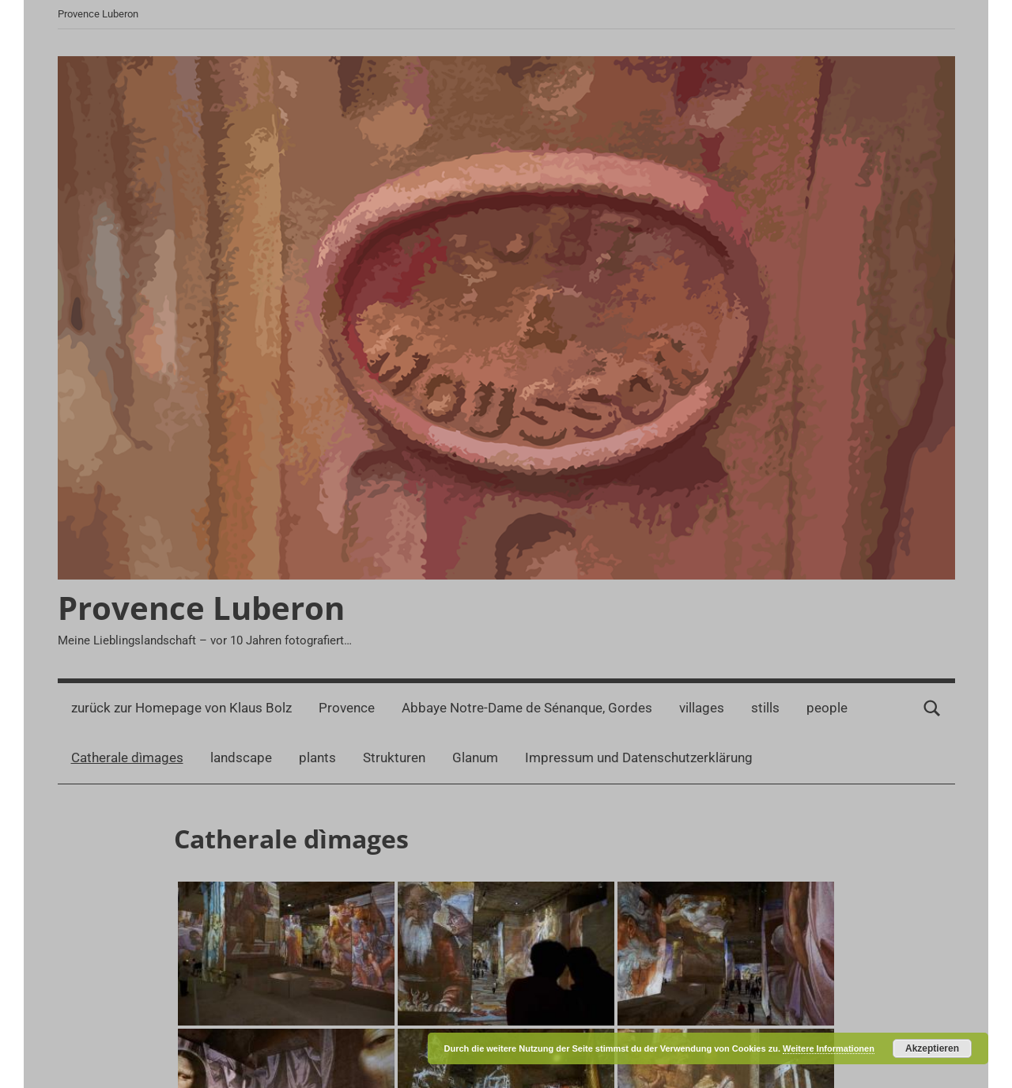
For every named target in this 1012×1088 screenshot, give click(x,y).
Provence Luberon (201, 607)
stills (765, 708)
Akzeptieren (932, 1048)
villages (701, 708)
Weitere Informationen (828, 1048)
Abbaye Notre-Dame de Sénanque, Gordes (527, 708)
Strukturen (394, 757)
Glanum (475, 757)
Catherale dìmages (127, 757)
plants (317, 757)
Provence (347, 708)
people (827, 708)
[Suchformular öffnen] (932, 708)
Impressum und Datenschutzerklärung (639, 757)
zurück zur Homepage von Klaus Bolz (181, 708)
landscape (241, 757)
